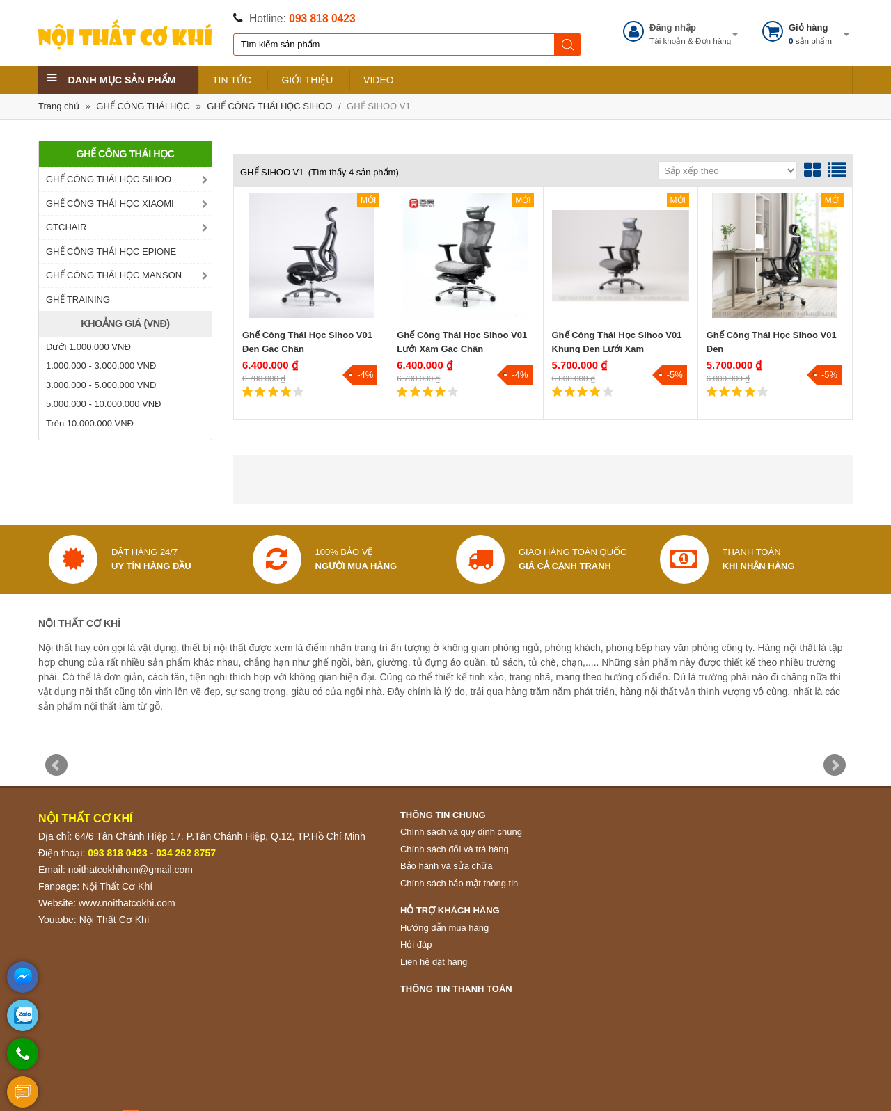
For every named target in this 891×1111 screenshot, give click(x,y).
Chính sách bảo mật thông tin (459, 883)
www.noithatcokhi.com (127, 903)
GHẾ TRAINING (78, 299)
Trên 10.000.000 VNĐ (90, 423)
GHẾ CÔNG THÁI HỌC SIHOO (269, 106)
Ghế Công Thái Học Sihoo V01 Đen (772, 342)
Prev (56, 765)
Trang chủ (58, 106)
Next (834, 765)
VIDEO (378, 80)
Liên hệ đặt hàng (433, 962)
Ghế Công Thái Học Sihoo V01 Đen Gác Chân (307, 342)
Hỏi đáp (416, 944)
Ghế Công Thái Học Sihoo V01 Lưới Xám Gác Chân (462, 342)
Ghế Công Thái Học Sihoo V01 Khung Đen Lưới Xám (617, 342)
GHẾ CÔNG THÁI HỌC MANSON (114, 275)
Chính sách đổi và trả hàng (454, 849)
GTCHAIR (66, 227)
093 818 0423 (322, 18)
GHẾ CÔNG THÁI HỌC (143, 106)
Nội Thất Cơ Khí (117, 886)
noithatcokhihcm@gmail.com (130, 869)
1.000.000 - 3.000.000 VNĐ (101, 365)
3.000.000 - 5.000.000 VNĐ (101, 385)
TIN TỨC (231, 80)
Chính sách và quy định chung (461, 831)
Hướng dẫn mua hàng (444, 927)
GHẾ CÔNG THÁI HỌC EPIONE (111, 251)
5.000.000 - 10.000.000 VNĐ (103, 404)
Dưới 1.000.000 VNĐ (88, 347)
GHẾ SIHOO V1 (379, 106)
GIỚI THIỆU (307, 80)
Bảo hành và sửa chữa (446, 866)
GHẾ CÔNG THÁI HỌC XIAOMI (110, 203)
